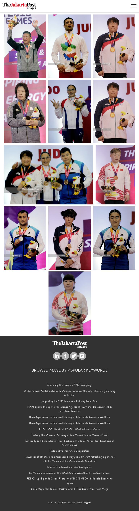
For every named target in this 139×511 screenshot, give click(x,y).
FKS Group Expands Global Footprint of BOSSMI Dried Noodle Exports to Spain (69, 481)
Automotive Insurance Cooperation (70, 451)
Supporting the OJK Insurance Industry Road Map (69, 401)
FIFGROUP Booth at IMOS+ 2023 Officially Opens (69, 429)
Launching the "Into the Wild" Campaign (69, 385)
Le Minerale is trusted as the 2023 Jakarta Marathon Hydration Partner (69, 473)
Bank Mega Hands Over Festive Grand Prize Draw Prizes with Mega (69, 489)
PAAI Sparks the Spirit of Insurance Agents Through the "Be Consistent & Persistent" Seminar (69, 409)
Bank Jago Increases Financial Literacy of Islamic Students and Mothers (69, 417)
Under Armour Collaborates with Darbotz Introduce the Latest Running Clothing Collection (69, 393)
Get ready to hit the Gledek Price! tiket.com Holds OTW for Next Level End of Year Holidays (69, 443)
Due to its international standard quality (69, 467)
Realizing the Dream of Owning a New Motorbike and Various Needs (70, 435)
